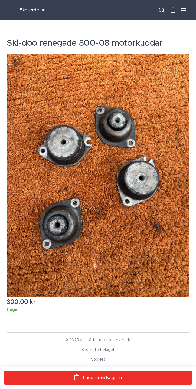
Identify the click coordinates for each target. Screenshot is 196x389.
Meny (183, 10)
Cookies (98, 359)
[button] (162, 10)
